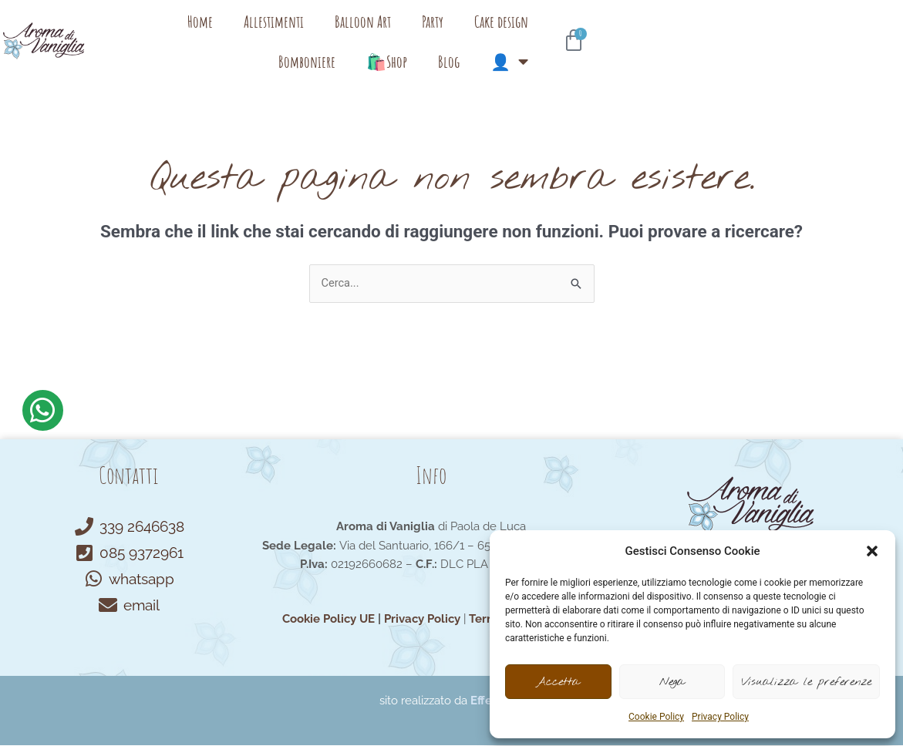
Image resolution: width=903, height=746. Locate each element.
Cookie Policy (656, 716)
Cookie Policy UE (328, 620)
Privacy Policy (720, 716)
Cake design (514, 35)
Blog (742, 35)
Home (212, 35)
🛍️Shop (679, 35)
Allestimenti (286, 35)
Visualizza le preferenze (806, 682)
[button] (872, 551)
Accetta (558, 682)
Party (445, 35)
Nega (672, 682)
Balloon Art (375, 35)
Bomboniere (599, 35)
